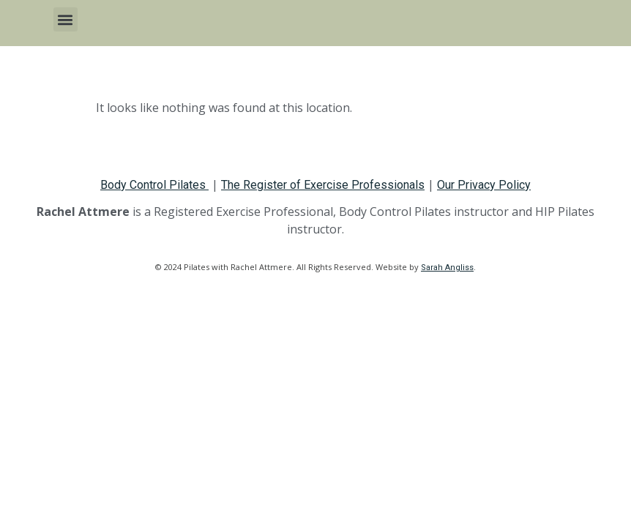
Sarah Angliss (447, 267)
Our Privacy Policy (484, 185)
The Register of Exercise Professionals (323, 185)
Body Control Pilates (154, 185)
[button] (65, 19)
